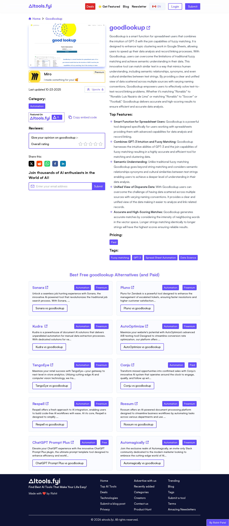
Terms (172, 503)
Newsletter (139, 6)
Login (175, 6)
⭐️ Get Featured (109, 6)
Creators (140, 498)
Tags (171, 492)
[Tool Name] (38, 288)
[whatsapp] (47, 164)
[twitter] (31, 164)
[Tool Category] (82, 286)
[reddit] (39, 164)
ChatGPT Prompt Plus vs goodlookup (60, 463)
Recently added (144, 486)
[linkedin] (63, 164)
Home (34, 18)
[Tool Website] (46, 287)
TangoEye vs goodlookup (52, 385)
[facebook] (55, 164)
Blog (126, 6)
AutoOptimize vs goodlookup (142, 347)
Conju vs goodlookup (137, 385)
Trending (174, 480)
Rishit (53, 493)
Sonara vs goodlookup (50, 308)
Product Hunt (142, 509)
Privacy (105, 509)
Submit (192, 6)
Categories (141, 492)
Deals (90, 6)
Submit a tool (177, 498)
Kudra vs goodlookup (49, 347)
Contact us (141, 503)
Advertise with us (145, 480)
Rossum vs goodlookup (138, 424)
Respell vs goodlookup (50, 424)
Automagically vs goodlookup (142, 463)
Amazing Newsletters (182, 509)
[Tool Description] (70, 297)
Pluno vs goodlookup (137, 308)
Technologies (109, 498)
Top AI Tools (108, 486)
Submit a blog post (112, 503)
